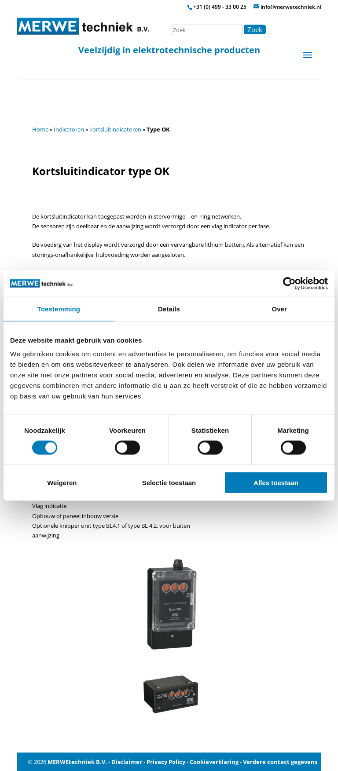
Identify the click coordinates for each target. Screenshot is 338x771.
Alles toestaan (276, 482)
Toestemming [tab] (59, 308)
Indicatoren (69, 129)
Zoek (254, 29)
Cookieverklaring (214, 762)
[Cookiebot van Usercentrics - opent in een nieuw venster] (289, 283)
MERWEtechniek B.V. (77, 762)
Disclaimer (126, 762)
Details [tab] (169, 308)
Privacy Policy (166, 762)
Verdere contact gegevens (280, 762)
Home (40, 129)
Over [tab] (279, 308)
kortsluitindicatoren (115, 129)
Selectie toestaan (169, 482)
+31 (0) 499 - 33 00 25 (219, 7)
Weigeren (62, 482)
